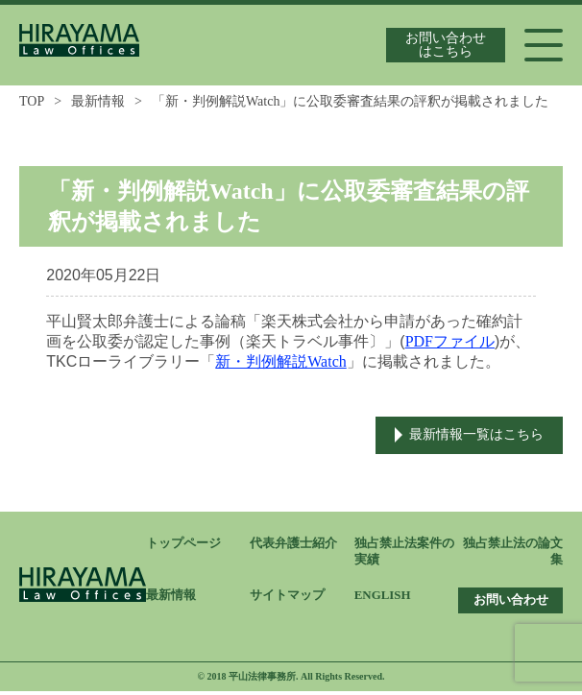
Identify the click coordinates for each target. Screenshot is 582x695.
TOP (31, 101)
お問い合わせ (510, 603)
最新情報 (98, 101)
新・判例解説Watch (280, 361)
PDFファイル (450, 341)
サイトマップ (287, 598)
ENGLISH (382, 597)
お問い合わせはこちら (445, 45)
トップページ (183, 545)
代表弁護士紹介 (293, 545)
